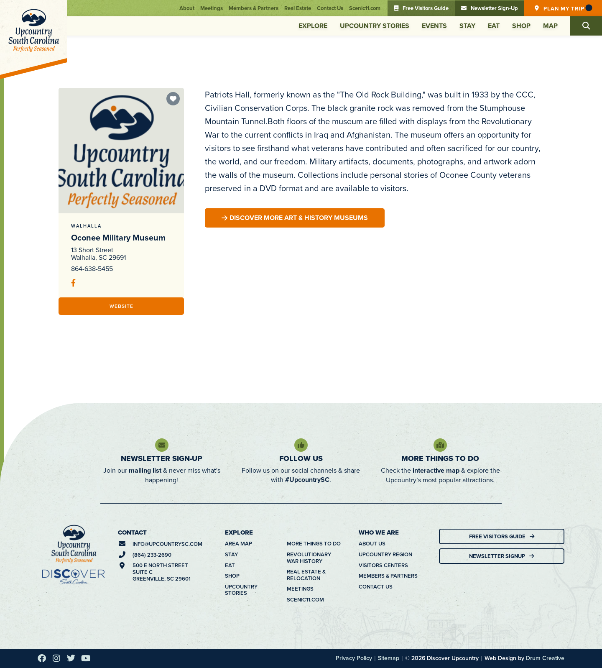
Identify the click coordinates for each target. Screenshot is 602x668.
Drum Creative (545, 658)
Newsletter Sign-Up (161, 458)
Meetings (211, 8)
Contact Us (330, 8)
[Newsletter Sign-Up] (161, 445)
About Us (372, 543)
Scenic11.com (364, 8)
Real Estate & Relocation (306, 574)
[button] (586, 26)
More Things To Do (440, 458)
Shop (521, 26)
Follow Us (301, 458)
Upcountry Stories (374, 26)
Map (550, 26)
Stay (467, 26)
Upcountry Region (385, 554)
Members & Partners (253, 8)
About (186, 8)
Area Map (238, 543)
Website (121, 306)
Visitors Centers (383, 565)
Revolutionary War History (309, 557)
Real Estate (297, 8)
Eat (494, 26)
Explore (312, 26)
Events (434, 26)
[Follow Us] (301, 445)
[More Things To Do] (440, 445)
